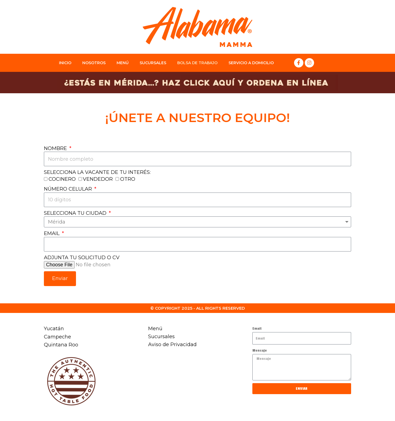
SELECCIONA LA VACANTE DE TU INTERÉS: (97, 172)
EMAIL (52, 234)
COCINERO (62, 179)
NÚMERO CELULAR (68, 189)
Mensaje (259, 350)
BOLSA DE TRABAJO (197, 62)
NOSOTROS (94, 62)
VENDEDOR (98, 179)
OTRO (127, 179)
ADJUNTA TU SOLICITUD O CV (82, 258)
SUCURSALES (153, 62)
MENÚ (123, 62)
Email (256, 328)
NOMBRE (56, 148)
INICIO (65, 62)
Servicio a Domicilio (251, 62)
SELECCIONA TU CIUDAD (76, 213)
